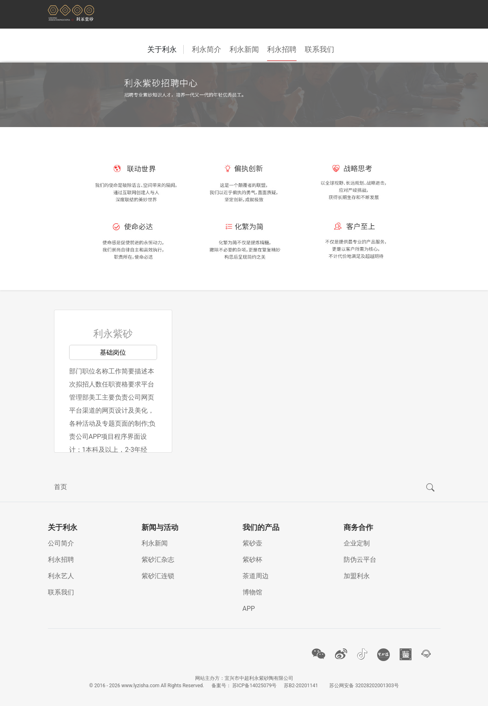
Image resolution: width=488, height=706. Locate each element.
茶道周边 (256, 576)
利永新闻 (244, 49)
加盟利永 (357, 576)
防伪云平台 (360, 559)
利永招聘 (282, 49)
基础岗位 (113, 352)
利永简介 (206, 49)
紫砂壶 (252, 543)
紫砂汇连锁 (158, 576)
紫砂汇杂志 (158, 559)
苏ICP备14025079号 (254, 685)
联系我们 (319, 49)
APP (249, 608)
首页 (60, 487)
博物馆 (252, 592)
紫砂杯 (252, 559)
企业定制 (357, 543)
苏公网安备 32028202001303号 (363, 685)
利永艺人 (61, 576)
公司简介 (61, 543)
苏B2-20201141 (301, 685)
